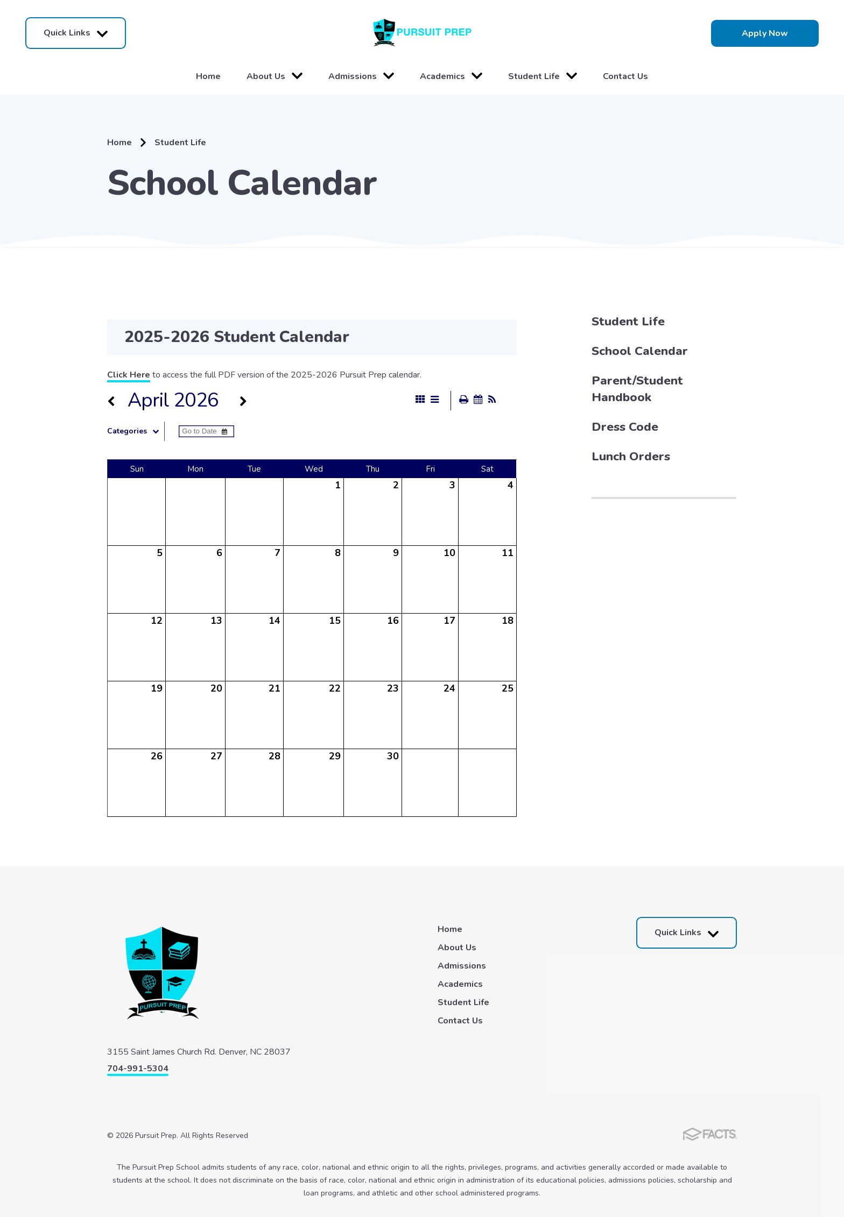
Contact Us (625, 76)
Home (208, 76)
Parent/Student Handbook (637, 388)
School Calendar (640, 351)
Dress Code (625, 426)
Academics (451, 76)
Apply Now (765, 33)
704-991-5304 (137, 1068)
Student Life (542, 76)
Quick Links (76, 33)
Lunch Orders (631, 456)
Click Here (128, 375)
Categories (135, 431)
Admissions (361, 76)
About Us (275, 76)
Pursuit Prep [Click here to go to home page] (422, 33)
